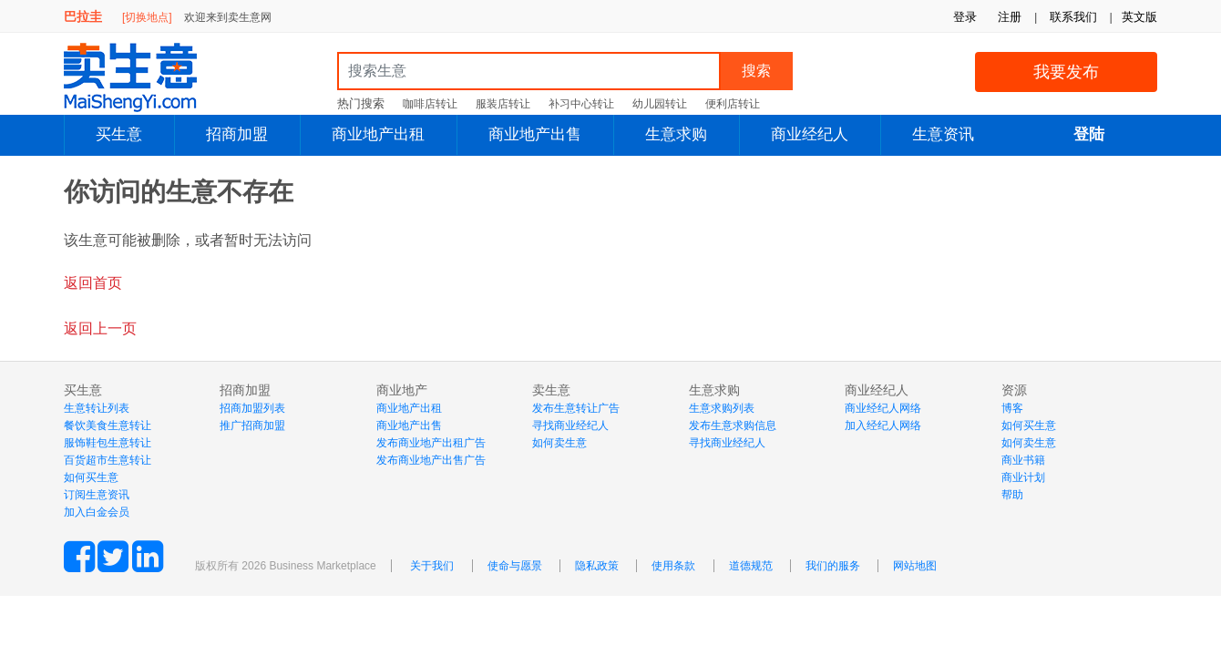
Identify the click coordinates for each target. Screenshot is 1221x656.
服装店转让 (503, 103)
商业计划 (1023, 477)
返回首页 (93, 283)
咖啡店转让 (430, 103)
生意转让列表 (96, 408)
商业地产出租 (378, 134)
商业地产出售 (534, 134)
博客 (1012, 408)
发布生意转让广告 (576, 408)
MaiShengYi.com (146, 77)
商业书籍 (1023, 460)
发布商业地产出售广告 (431, 460)
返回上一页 (100, 328)
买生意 (119, 134)
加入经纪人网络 (883, 425)
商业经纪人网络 (883, 408)
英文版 (1139, 17)
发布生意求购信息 (732, 425)
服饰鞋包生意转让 (107, 442)
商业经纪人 (809, 134)
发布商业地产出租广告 (431, 442)
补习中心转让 (581, 103)
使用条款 (673, 565)
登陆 (1088, 134)
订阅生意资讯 (96, 494)
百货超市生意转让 (107, 460)
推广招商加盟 (252, 425)
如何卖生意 (559, 442)
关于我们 (432, 565)
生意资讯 (943, 134)
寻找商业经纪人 (570, 425)
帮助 (1012, 494)
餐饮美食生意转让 (107, 425)
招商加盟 (237, 134)
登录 (965, 17)
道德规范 (751, 565)
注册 (1009, 17)
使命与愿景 (514, 565)
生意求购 (676, 134)
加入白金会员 (96, 512)
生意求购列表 (721, 408)
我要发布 (1066, 72)
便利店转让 (732, 103)
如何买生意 (91, 477)
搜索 (756, 70)
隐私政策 (597, 565)
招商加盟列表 (252, 408)
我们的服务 (832, 565)
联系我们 (1073, 17)
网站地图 (915, 565)
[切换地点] (147, 17)
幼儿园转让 (659, 103)
